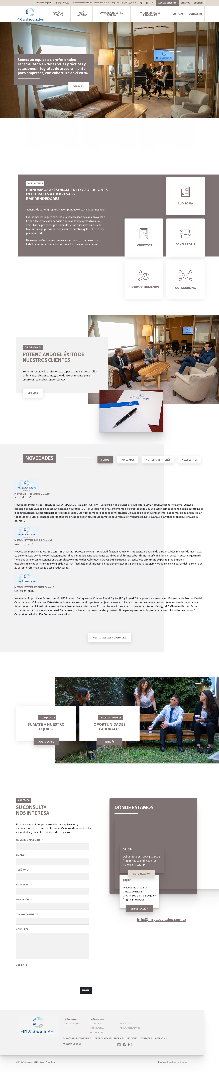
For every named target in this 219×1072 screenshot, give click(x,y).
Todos (105, 459)
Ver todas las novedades (109, 637)
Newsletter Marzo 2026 (33, 540)
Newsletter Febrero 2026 (34, 587)
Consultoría (97, 1028)
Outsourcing (97, 1032)
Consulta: (24, 929)
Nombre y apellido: (29, 839)
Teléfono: (24, 869)
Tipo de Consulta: (28, 914)
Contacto (195, 14)
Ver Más (33, 393)
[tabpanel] (109, 70)
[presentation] (41, 975)
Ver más (78, 86)
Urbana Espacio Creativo (176, 1062)
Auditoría (95, 1023)
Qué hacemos (81, 14)
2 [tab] (208, 112)
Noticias (178, 14)
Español (185, 2)
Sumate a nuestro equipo (111, 14)
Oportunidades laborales (150, 14)
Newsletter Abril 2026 (32, 493)
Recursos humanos (130, 1028)
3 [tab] (213, 112)
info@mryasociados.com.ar (161, 919)
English (198, 2)
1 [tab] (203, 112)
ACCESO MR (161, 1038)
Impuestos (125, 1023)
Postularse (46, 741)
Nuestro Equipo (72, 1023)
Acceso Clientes (72, 1043)
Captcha (21, 965)
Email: (21, 854)
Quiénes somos (58, 14)
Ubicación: (24, 899)
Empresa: (22, 884)
